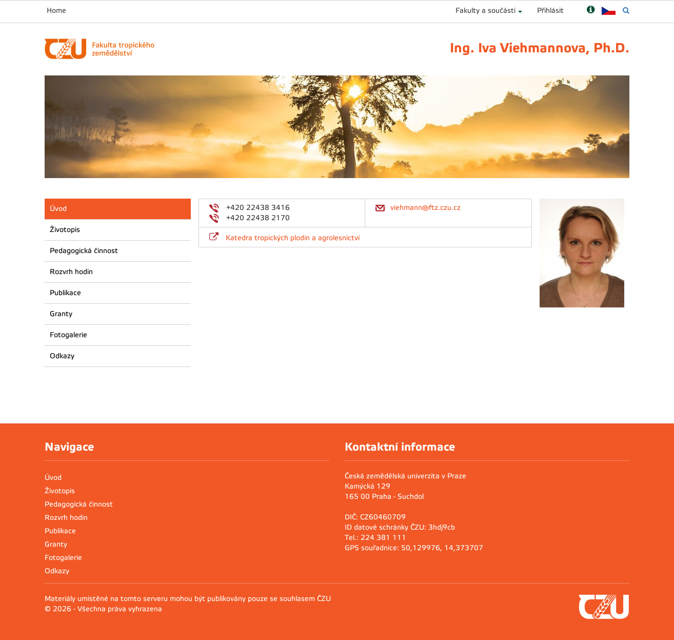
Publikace (65, 293)
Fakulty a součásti (485, 10)
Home (56, 10)
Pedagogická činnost (84, 251)
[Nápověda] (590, 10)
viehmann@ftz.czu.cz (425, 207)
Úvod (58, 208)
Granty (61, 314)
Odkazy (62, 356)
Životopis (65, 230)
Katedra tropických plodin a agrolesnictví (293, 238)
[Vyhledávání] (626, 10)
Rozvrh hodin (71, 272)
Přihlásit (550, 10)
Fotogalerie (68, 335)
